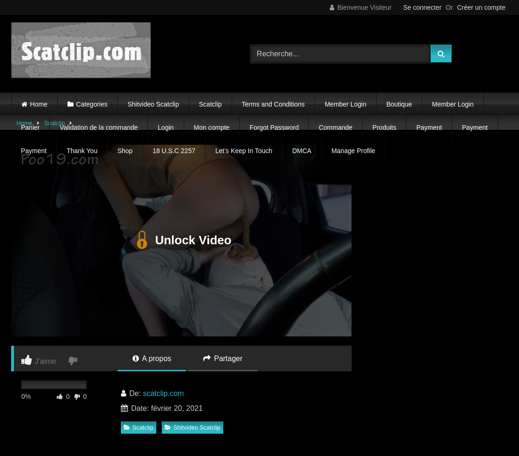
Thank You (82, 150)
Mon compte (212, 127)
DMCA (301, 150)
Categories (92, 104)
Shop (125, 150)
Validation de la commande (99, 127)
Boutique (399, 104)
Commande (335, 127)
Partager (223, 358)
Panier (30, 127)
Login (165, 127)
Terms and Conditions (273, 104)
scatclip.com (163, 393)
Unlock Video (181, 240)
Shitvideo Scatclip (153, 104)
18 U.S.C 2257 (174, 150)
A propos (152, 358)
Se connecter (422, 7)
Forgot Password (274, 127)
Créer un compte (481, 7)
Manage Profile (353, 150)
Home (38, 104)
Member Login (345, 104)
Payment (429, 127)
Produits (384, 127)
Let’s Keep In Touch (243, 150)
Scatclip (210, 104)
